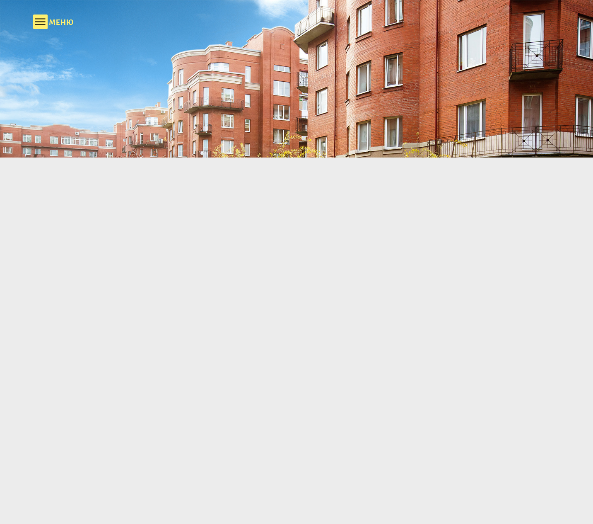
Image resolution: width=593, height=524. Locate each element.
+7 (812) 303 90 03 (380, 19)
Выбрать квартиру (443, 438)
